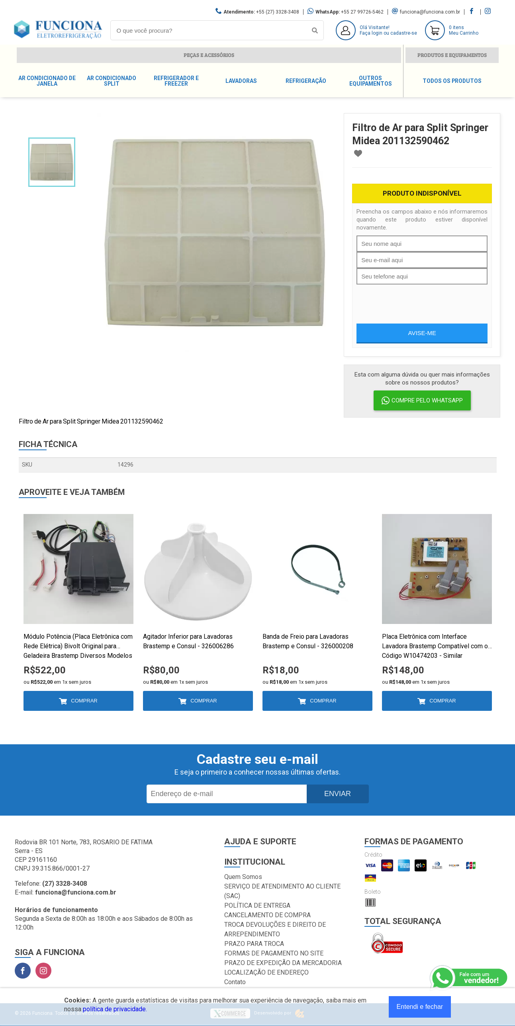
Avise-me (422, 333)
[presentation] (417, 300)
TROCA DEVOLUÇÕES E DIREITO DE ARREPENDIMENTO (275, 929)
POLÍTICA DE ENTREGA (257, 905)
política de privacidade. (115, 1009)
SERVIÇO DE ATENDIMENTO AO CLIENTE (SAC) (282, 891)
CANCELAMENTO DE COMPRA (267, 915)
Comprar (84, 701)
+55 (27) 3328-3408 (277, 12)
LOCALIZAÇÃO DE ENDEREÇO (266, 972)
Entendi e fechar (420, 1006)
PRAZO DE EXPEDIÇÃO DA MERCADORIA (283, 963)
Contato (235, 982)
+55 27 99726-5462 (362, 12)
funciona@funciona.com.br (430, 12)
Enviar (337, 794)
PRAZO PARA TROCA (254, 944)
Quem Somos (243, 877)
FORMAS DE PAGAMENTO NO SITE (273, 953)
